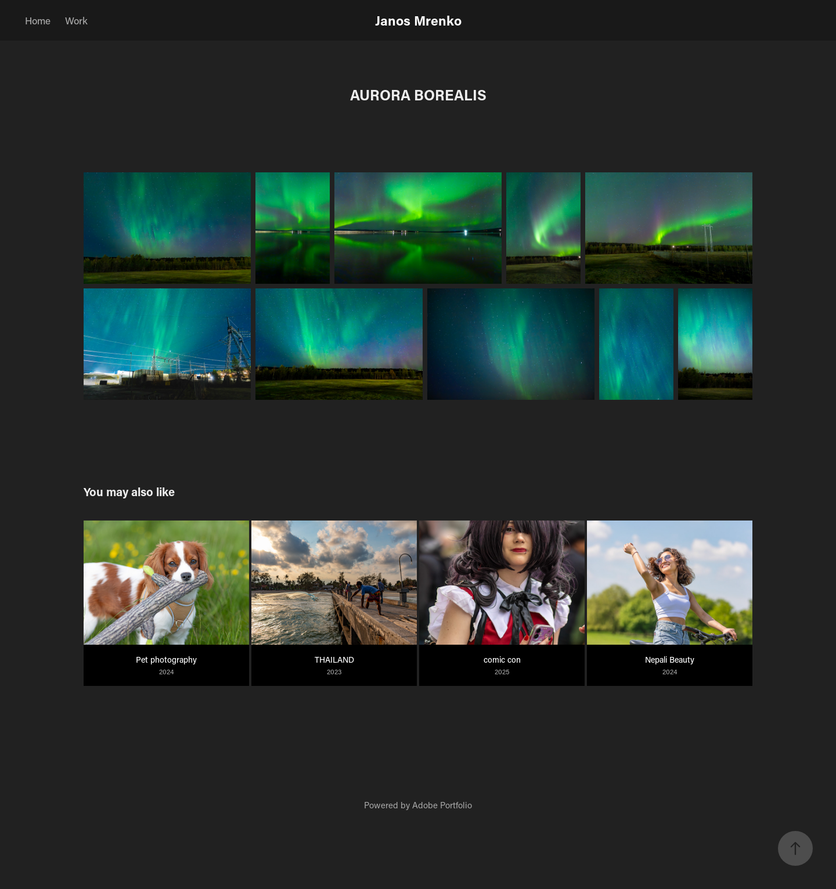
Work (76, 20)
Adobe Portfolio (442, 805)
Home (38, 20)
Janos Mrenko (418, 20)
